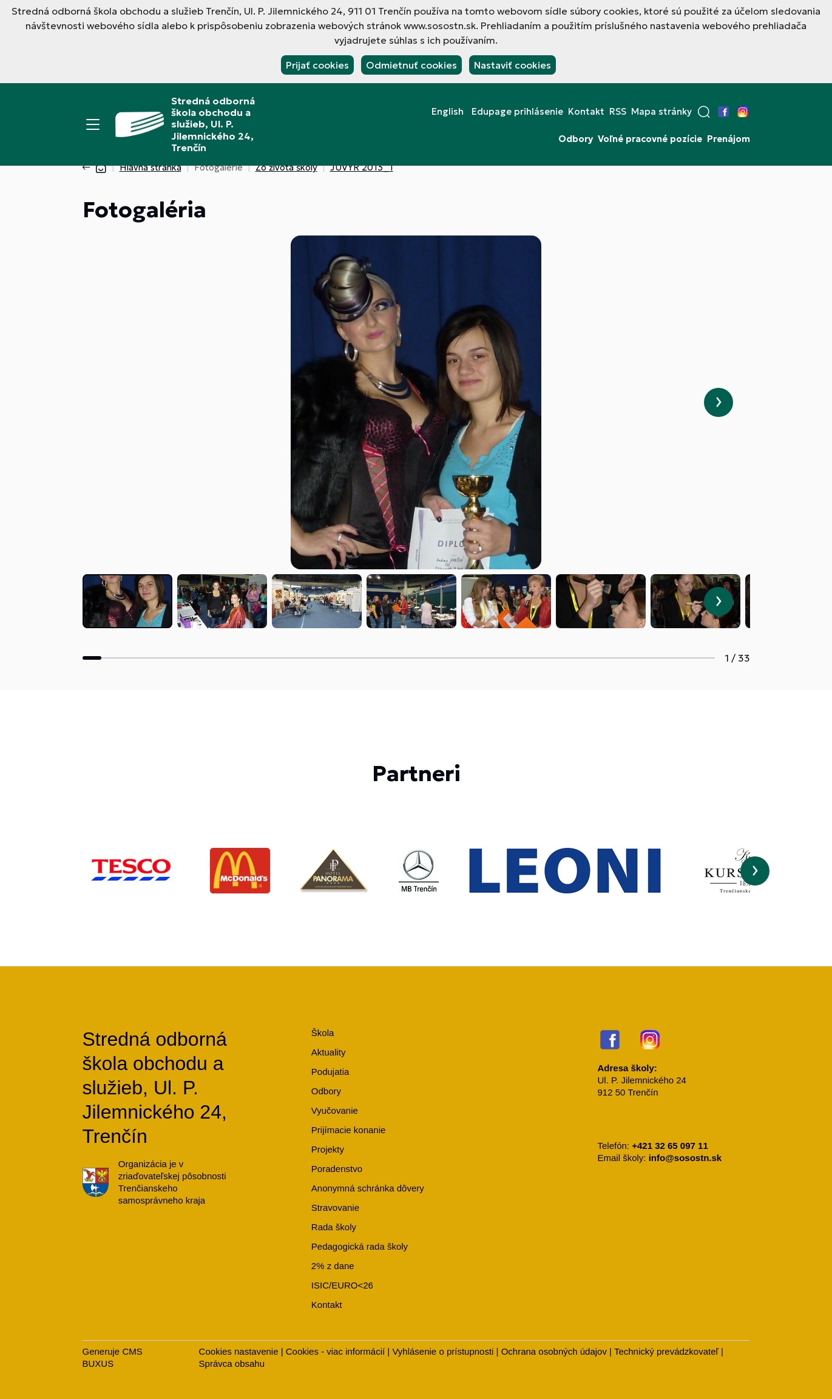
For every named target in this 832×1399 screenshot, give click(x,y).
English (447, 111)
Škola (322, 1033)
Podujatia (330, 1071)
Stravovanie (335, 1207)
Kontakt (586, 111)
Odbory (575, 139)
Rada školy (333, 1227)
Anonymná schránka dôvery (367, 1188)
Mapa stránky (661, 111)
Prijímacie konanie (348, 1130)
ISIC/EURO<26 (342, 1285)
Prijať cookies (317, 65)
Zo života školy (286, 167)
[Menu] (93, 124)
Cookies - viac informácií (335, 1351)
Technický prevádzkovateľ (666, 1351)
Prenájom (728, 139)
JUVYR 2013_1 (361, 167)
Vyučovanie (334, 1110)
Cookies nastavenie (239, 1351)
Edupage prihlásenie (517, 111)
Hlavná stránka (150, 167)
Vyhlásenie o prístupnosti (442, 1351)
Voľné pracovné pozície (650, 139)
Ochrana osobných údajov (554, 1351)
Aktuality (328, 1052)
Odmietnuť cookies (411, 65)
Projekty (327, 1149)
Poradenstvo (336, 1169)
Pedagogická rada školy (359, 1246)
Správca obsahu (232, 1363)
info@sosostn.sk (685, 1158)
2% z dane (332, 1266)
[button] (704, 111)
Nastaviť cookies (512, 65)
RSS (617, 111)
